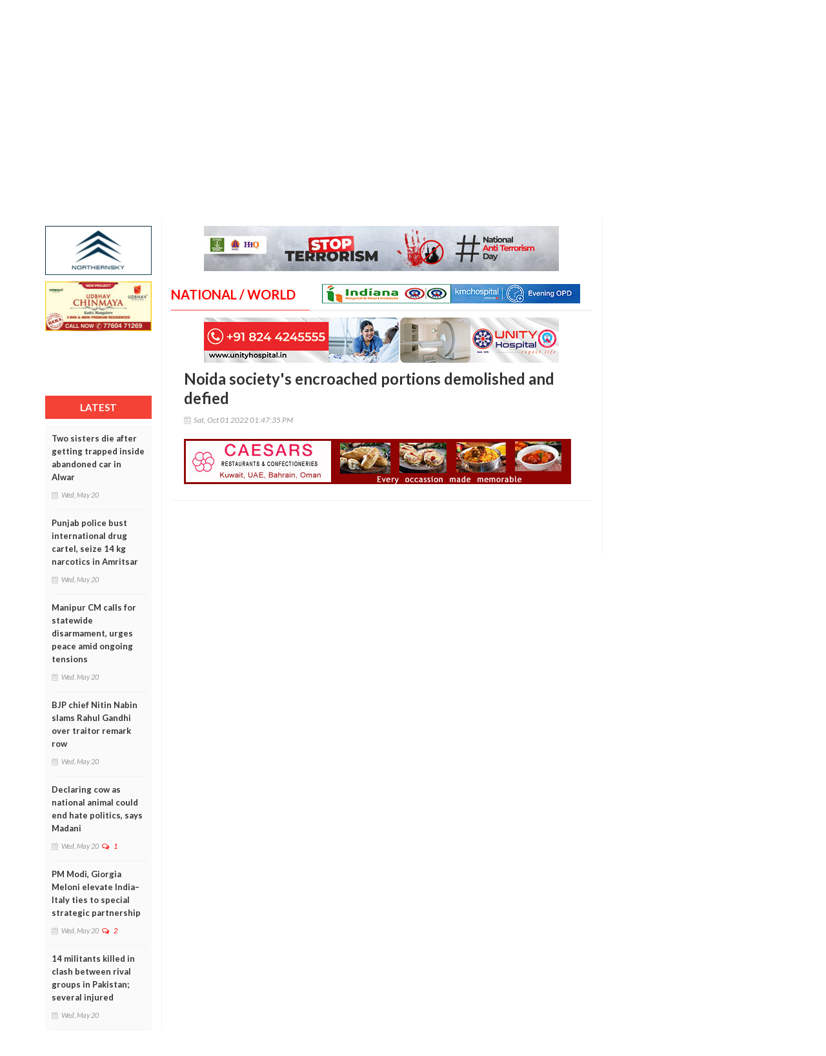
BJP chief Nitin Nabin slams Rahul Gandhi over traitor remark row (94, 724)
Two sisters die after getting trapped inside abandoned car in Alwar (98, 457)
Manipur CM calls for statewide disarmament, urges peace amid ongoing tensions (94, 633)
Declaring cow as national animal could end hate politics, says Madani (97, 808)
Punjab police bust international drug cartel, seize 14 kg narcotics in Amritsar (95, 542)
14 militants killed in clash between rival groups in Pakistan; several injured (93, 977)
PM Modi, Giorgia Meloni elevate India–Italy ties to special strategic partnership (96, 893)
